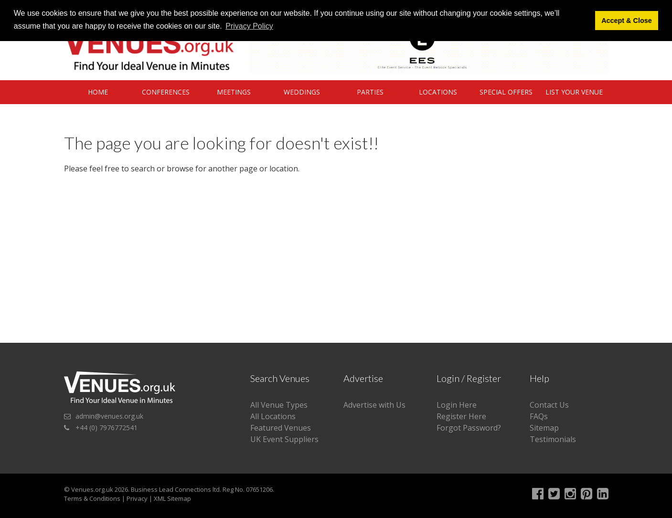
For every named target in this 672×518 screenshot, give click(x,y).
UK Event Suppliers (284, 439)
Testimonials (553, 439)
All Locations (273, 416)
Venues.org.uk (92, 489)
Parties (370, 91)
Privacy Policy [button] (249, 26)
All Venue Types (279, 405)
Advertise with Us (374, 405)
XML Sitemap (172, 498)
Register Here (461, 416)
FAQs (539, 416)
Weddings (302, 91)
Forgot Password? (469, 428)
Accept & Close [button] (626, 20)
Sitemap (544, 428)
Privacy (137, 498)
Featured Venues (280, 428)
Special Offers (506, 91)
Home (98, 91)
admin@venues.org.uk (109, 416)
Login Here (457, 405)
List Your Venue (574, 91)
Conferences (166, 91)
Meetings (234, 91)
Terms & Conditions (92, 498)
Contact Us (549, 405)
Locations (438, 91)
